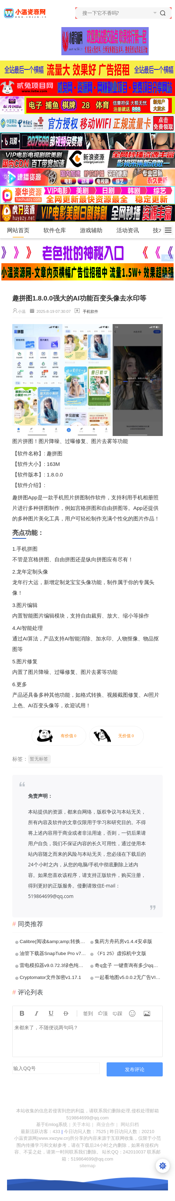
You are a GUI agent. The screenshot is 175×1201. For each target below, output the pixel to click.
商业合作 (105, 1124)
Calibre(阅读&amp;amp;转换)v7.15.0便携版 (53, 941)
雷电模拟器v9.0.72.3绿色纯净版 (53, 965)
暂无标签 (39, 758)
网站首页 (18, 230)
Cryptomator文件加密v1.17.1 (50, 977)
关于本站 (81, 1124)
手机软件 (90, 311)
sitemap (88, 1165)
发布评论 (134, 1069)
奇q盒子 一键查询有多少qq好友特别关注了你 (128, 965)
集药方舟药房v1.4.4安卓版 (123, 941)
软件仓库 (57, 230)
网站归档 (130, 1124)
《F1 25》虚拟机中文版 (120, 953)
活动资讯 (130, 230)
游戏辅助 (94, 230)
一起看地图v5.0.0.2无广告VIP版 (128, 977)
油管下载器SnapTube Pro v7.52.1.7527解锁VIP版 (53, 953)
